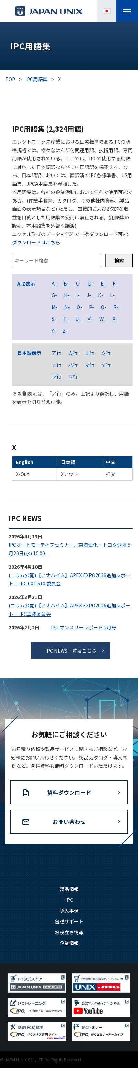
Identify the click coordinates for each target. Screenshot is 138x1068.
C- (78, 283)
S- (54, 318)
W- (102, 318)
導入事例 (69, 910)
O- (79, 307)
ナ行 (56, 364)
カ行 (73, 352)
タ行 (106, 352)
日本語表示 (29, 352)
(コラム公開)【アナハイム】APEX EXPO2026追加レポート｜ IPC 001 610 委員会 (69, 579)
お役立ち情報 (69, 932)
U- (78, 318)
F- (115, 283)
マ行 (89, 364)
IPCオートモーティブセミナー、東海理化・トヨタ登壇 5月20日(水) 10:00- (69, 549)
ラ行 (56, 376)
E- (103, 283)
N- (67, 307)
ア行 (56, 352)
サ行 (89, 352)
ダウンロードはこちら (36, 242)
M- (54, 307)
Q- (103, 307)
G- (54, 295)
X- (115, 318)
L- (112, 295)
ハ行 (73, 364)
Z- (65, 330)
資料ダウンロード (69, 792)
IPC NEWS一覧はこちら (70, 650)
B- (66, 283)
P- (91, 307)
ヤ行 (106, 364)
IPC (69, 899)
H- (67, 295)
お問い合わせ (69, 821)
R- (116, 307)
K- (100, 295)
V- (90, 318)
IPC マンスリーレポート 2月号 (83, 627)
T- (65, 318)
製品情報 (69, 889)
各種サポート (69, 921)
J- (89, 295)
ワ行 (73, 376)
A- (54, 283)
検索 (119, 260)
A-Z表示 (26, 283)
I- (78, 295)
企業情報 (69, 942)
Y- (54, 330)
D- (91, 283)
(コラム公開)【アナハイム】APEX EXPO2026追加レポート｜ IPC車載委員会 (69, 609)
